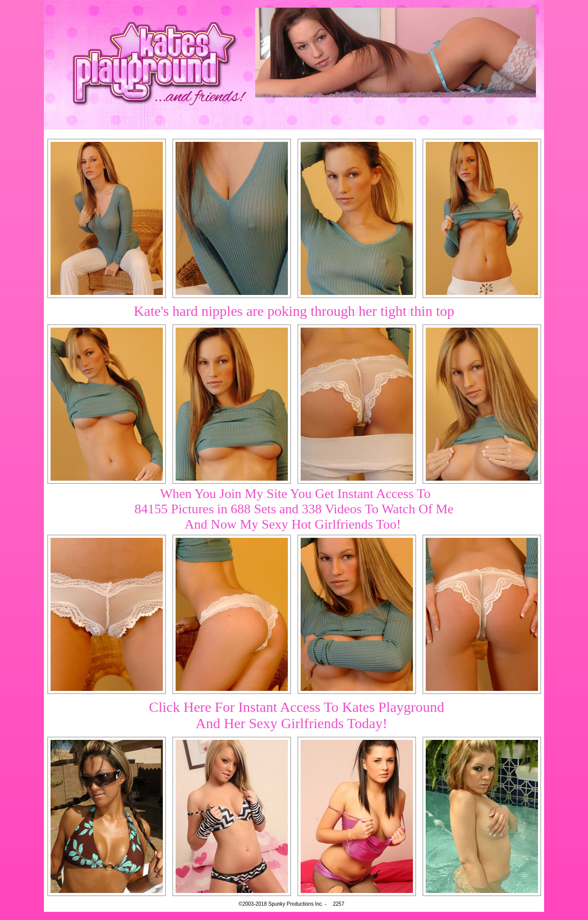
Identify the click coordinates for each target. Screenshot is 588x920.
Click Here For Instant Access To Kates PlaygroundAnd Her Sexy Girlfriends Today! (296, 715)
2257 (338, 904)
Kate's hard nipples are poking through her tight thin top (294, 311)
